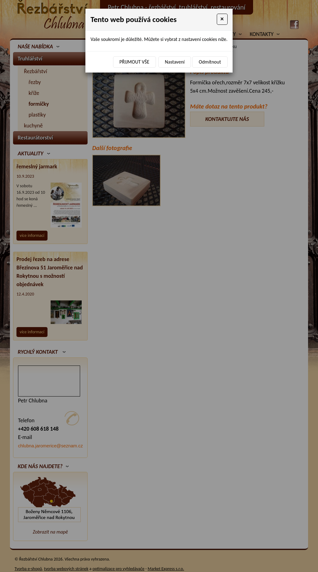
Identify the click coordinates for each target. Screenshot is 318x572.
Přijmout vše (134, 62)
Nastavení (175, 62)
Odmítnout (210, 62)
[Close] (222, 19)
